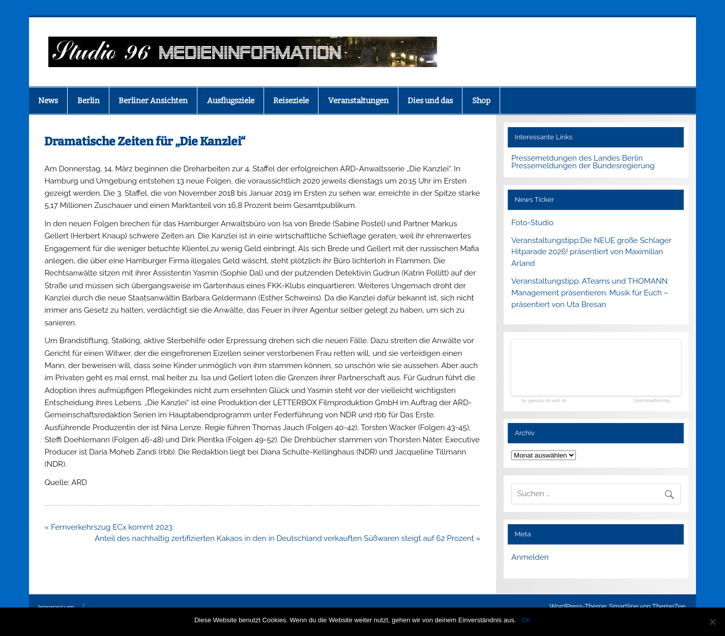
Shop (481, 100)
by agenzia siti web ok (543, 401)
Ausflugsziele (230, 100)
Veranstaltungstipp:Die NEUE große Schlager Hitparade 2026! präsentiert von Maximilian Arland (591, 252)
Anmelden (529, 557)
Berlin (88, 100)
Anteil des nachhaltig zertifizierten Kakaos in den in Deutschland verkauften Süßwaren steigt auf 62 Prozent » (287, 538)
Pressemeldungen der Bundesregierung (583, 165)
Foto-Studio (532, 222)
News (48, 100)
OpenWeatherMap (651, 401)
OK (526, 620)
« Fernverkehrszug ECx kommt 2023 (108, 527)
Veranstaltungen (358, 100)
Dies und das (430, 100)
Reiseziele (291, 100)
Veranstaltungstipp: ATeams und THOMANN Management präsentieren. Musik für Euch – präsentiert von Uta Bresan (589, 293)
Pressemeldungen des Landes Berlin (577, 158)
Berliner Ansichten (153, 100)
